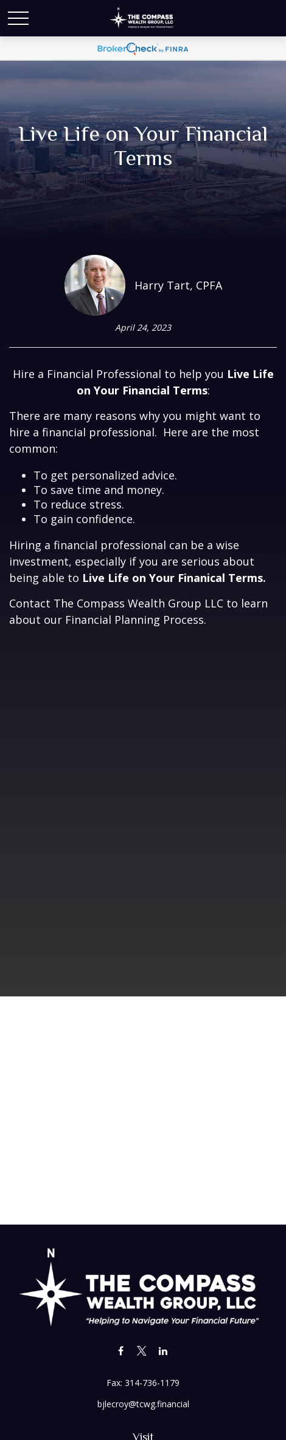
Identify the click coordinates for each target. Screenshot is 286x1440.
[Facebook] (121, 1350)
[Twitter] (142, 1350)
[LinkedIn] (163, 1350)
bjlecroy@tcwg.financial (143, 1404)
